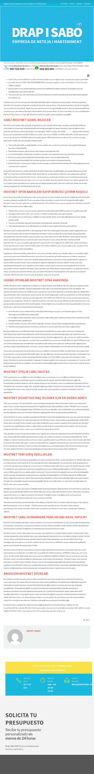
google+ (80, 3)
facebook (64, 3)
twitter (72, 3)
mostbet (69, 131)
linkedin (87, 3)
